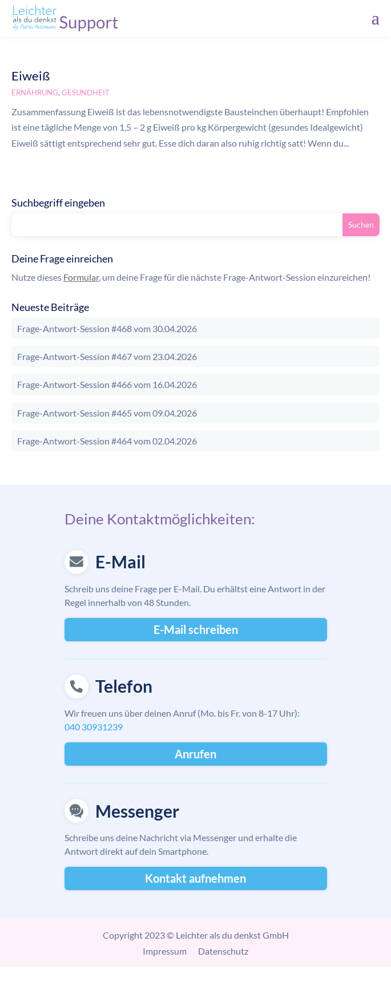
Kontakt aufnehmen (195, 878)
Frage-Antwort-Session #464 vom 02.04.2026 (107, 440)
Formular (81, 277)
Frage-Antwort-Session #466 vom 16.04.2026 (107, 384)
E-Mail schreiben (196, 629)
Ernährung (34, 92)
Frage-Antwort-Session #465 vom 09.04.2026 (107, 412)
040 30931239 (94, 726)
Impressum (165, 951)
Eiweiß (30, 75)
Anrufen (195, 754)
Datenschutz (223, 951)
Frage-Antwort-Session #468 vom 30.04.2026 (107, 328)
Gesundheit (86, 92)
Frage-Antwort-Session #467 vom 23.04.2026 (107, 356)
